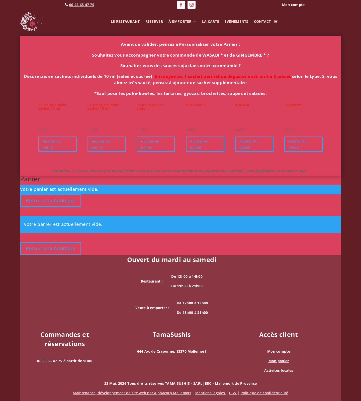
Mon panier (278, 360)
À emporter (180, 21)
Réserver (154, 21)
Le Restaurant (125, 21)
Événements (236, 21)
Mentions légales (210, 392)
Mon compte (278, 351)
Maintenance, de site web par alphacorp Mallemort (132, 392)
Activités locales (278, 370)
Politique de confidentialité (264, 392)
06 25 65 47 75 (81, 4)
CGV (233, 392)
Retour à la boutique (50, 200)
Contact (262, 21)
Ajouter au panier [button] (52, 144)
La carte (210, 21)
